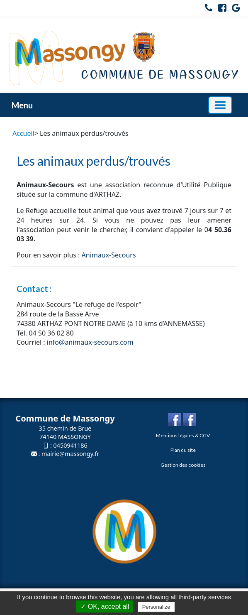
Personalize (156, 607)
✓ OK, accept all (104, 606)
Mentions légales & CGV (183, 435)
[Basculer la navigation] (220, 105)
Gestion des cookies (183, 465)
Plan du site (183, 450)
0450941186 (70, 445)
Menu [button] (22, 105)
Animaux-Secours (109, 255)
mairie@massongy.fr (70, 454)
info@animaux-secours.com (90, 342)
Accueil (23, 133)
